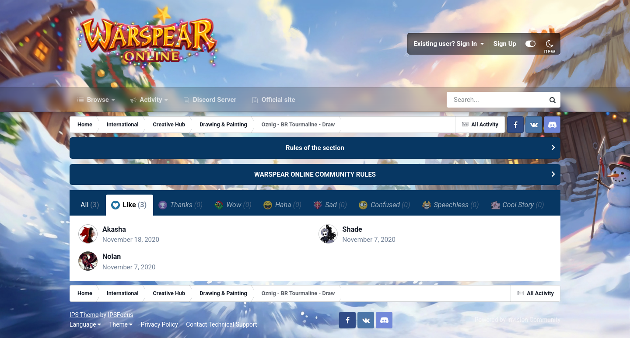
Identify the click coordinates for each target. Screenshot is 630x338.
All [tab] (89, 205)
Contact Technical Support (221, 324)
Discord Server (213, 100)
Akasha (114, 229)
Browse (98, 100)
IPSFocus (120, 314)
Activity (151, 100)
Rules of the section (315, 148)
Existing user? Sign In (448, 44)
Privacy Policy (159, 324)
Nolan (111, 256)
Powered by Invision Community (517, 319)
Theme (121, 324)
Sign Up (505, 44)
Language (85, 324)
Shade (352, 229)
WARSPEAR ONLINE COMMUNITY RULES (315, 174)
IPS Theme (84, 314)
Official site (277, 100)
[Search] (471, 100)
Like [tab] (129, 205)
